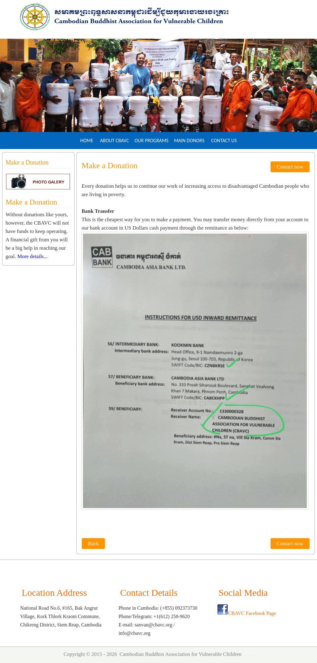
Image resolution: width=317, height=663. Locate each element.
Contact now (290, 167)
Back (93, 544)
